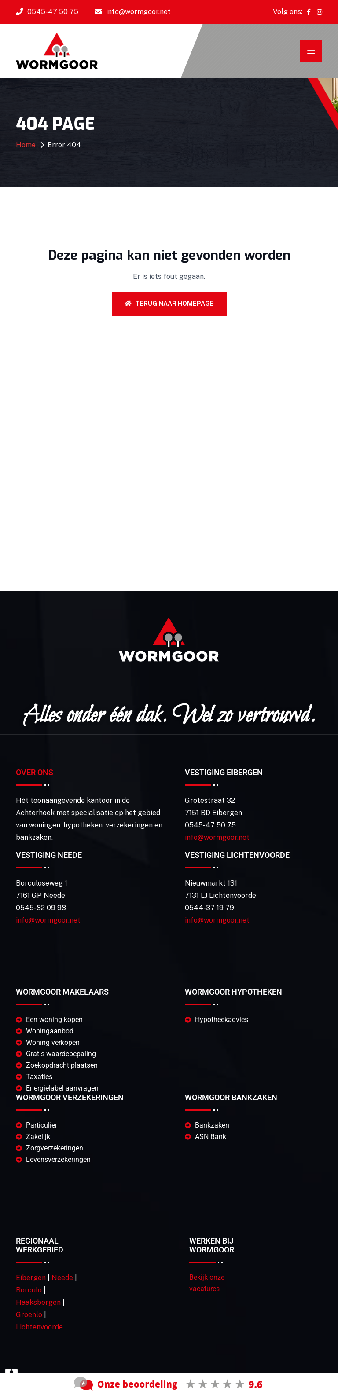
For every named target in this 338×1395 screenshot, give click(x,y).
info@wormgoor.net (138, 11)
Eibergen (31, 1278)
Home (26, 145)
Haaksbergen (38, 1302)
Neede (62, 1278)
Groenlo (29, 1315)
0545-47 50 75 (52, 11)
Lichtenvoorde (39, 1327)
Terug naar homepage (169, 303)
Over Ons (34, 772)
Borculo (29, 1290)
